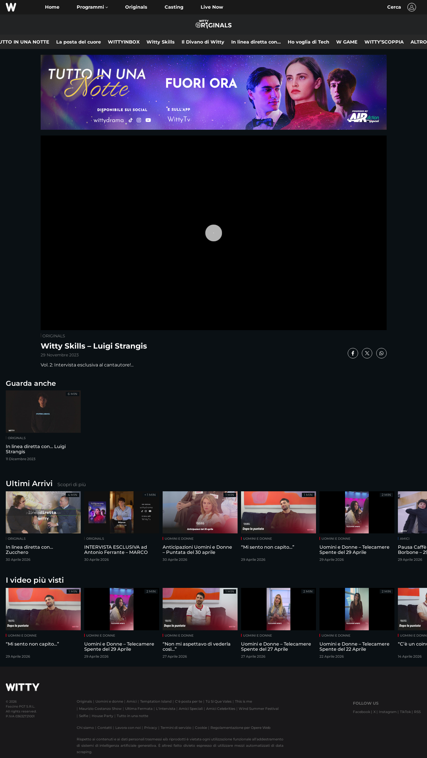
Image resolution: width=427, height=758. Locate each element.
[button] (92, 7)
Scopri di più (71, 484)
